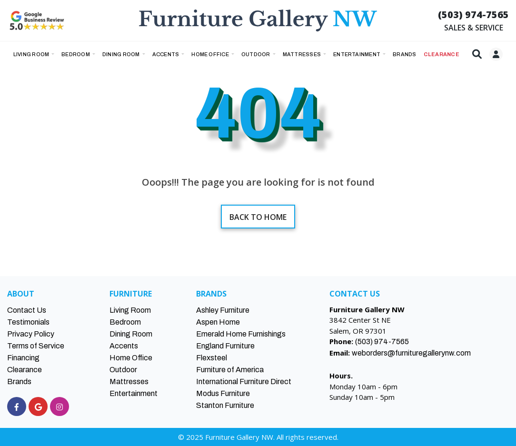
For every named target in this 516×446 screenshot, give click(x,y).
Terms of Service (35, 346)
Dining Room (121, 54)
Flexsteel (211, 358)
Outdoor (256, 54)
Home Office (210, 54)
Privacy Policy (30, 334)
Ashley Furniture (222, 310)
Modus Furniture (223, 393)
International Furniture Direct (243, 381)
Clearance (24, 370)
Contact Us (26, 310)
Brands (19, 381)
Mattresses (302, 54)
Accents (166, 54)
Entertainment (357, 54)
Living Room (31, 54)
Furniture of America (230, 370)
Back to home (258, 217)
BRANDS (404, 54)
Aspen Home (218, 322)
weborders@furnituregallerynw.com (411, 353)
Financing (23, 358)
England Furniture (225, 346)
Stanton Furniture (225, 405)
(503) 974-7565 (473, 14)
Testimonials (28, 322)
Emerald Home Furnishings (241, 334)
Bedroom (76, 54)
